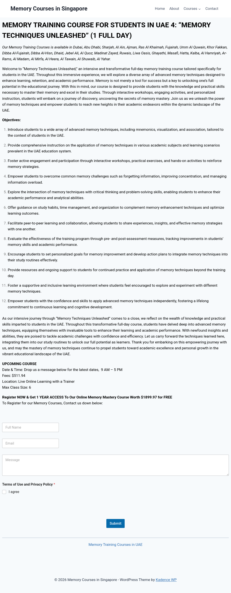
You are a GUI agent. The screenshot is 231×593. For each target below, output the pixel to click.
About (174, 8)
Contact (211, 8)
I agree (14, 492)
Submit (115, 523)
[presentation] (35, 516)
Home (160, 8)
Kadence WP (166, 579)
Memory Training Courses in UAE (115, 544)
